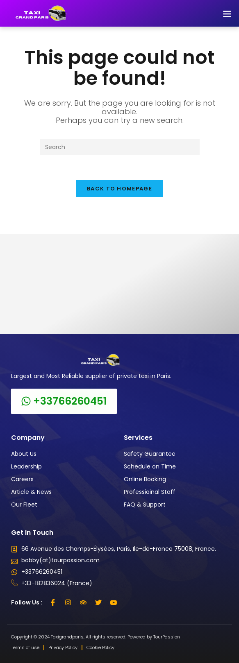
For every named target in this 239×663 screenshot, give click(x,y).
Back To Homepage (119, 188)
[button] (227, 13)
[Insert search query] (120, 147)
